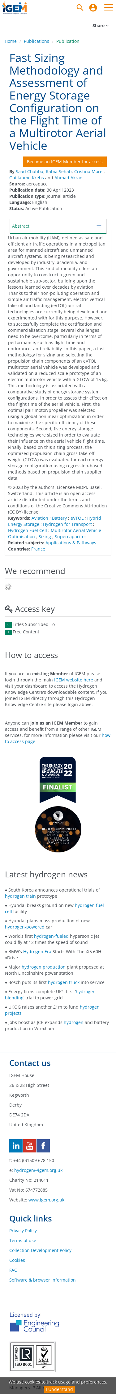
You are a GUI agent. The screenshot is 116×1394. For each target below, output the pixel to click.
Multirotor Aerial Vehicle (76, 530)
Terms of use (22, 1240)
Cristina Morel (89, 171)
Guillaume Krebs (26, 178)
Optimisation (21, 536)
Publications (36, 41)
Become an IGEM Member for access (65, 162)
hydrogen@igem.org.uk (38, 1170)
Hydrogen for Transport (67, 524)
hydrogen (74, 1022)
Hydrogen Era (37, 951)
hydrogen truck (63, 982)
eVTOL (77, 518)
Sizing (45, 536)
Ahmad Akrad (68, 178)
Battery (59, 518)
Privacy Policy (23, 1230)
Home (11, 41)
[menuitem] (93, 7)
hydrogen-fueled (51, 936)
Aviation (40, 518)
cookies (32, 1382)
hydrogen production (44, 967)
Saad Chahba (29, 171)
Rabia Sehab (59, 171)
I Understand (59, 1389)
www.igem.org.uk (46, 1200)
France (38, 549)
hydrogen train (20, 896)
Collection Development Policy (40, 1250)
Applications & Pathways (70, 543)
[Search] (80, 7)
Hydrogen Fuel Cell (27, 530)
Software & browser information (42, 1280)
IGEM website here (73, 680)
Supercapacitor (70, 536)
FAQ (13, 1270)
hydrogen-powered (25, 927)
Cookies (17, 1260)
